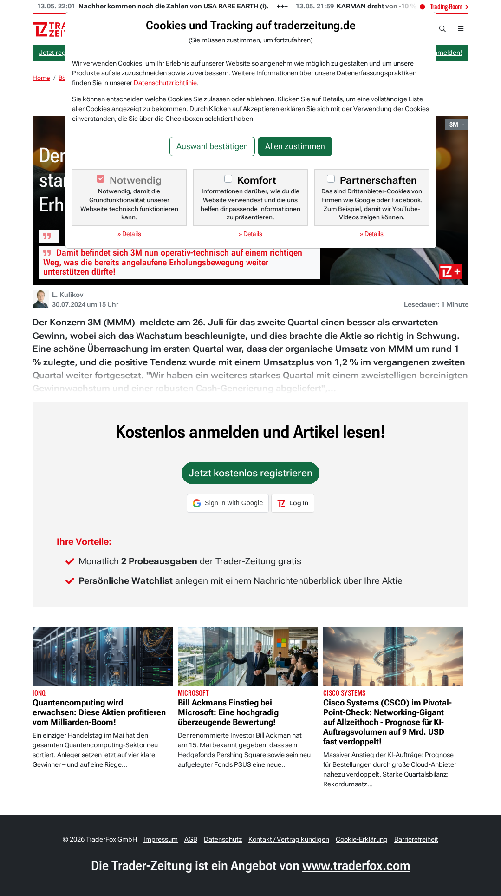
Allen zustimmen (295, 146)
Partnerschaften (378, 180)
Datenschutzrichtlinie (165, 82)
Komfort (256, 180)
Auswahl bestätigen (212, 146)
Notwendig (136, 180)
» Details (129, 233)
